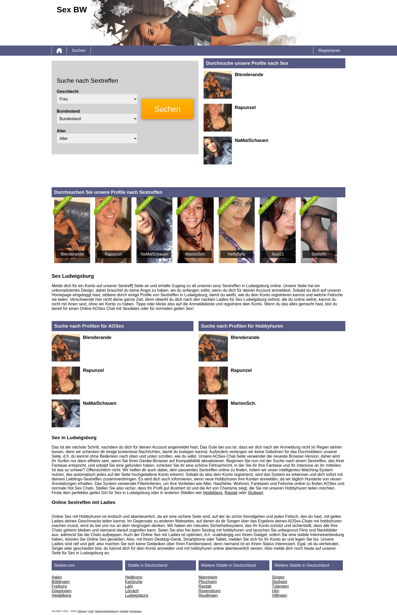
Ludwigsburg (136, 595)
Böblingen (61, 582)
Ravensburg (209, 591)
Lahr (129, 586)
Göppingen (61, 591)
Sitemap (82, 611)
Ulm (275, 591)
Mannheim (207, 577)
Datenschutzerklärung (106, 611)
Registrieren (329, 50)
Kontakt (124, 611)
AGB (90, 611)
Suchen (79, 50)
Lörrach (132, 591)
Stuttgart (255, 493)
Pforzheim (207, 582)
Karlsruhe (133, 582)
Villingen (279, 595)
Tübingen (280, 586)
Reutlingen (208, 595)
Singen (278, 577)
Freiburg (59, 586)
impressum (136, 611)
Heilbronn (133, 577)
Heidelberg (212, 493)
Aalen (57, 577)
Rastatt (231, 493)
